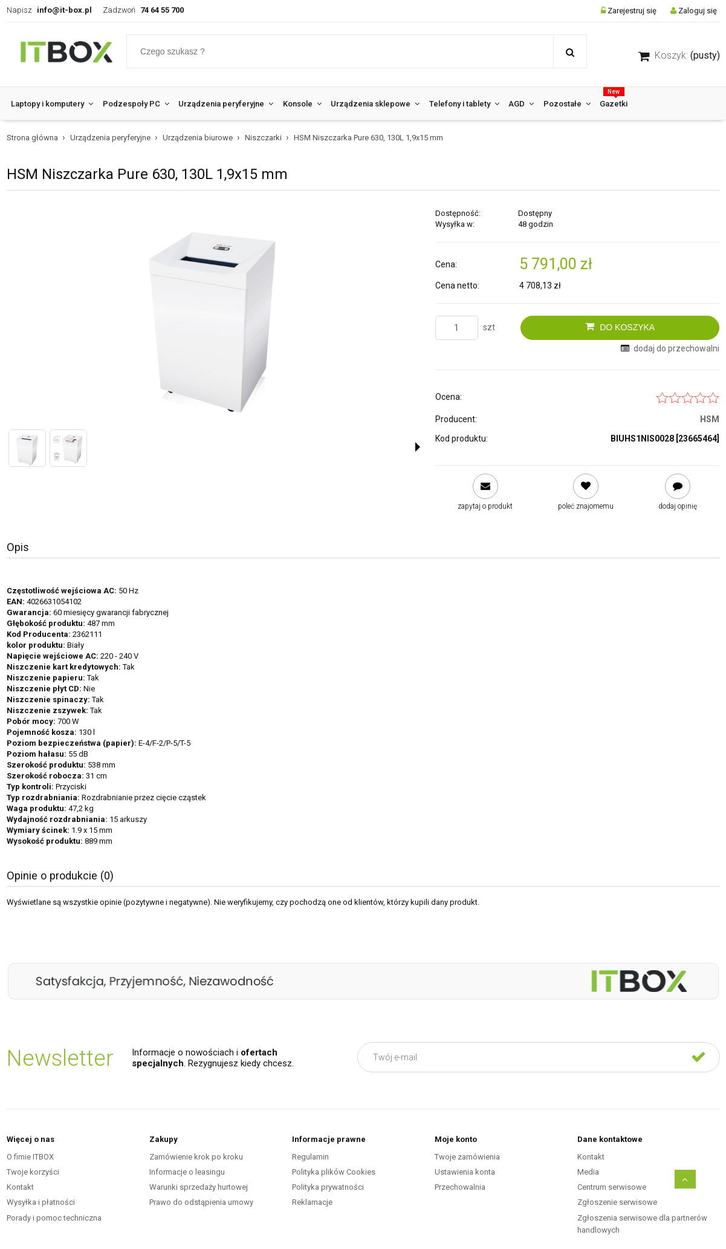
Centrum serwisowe (611, 1187)
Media (588, 1171)
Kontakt (20, 1187)
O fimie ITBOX (30, 1156)
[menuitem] (52, 103)
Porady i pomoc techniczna (54, 1217)
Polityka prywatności (328, 1187)
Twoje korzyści (33, 1171)
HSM (709, 419)
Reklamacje (312, 1202)
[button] (417, 447)
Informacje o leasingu (187, 1171)
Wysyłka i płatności (41, 1202)
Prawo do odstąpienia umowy (201, 1202)
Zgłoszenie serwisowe (617, 1202)
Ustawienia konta (465, 1171)
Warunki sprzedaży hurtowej (198, 1187)
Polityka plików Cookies (333, 1171)
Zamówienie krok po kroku (196, 1156)
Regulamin (310, 1156)
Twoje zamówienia (467, 1156)
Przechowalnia (460, 1187)
